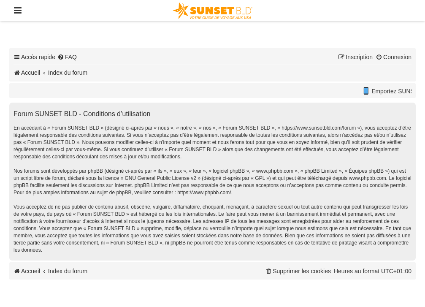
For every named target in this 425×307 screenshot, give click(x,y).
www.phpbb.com (367, 178)
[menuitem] (67, 57)
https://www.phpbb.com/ (204, 193)
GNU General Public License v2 (160, 178)
